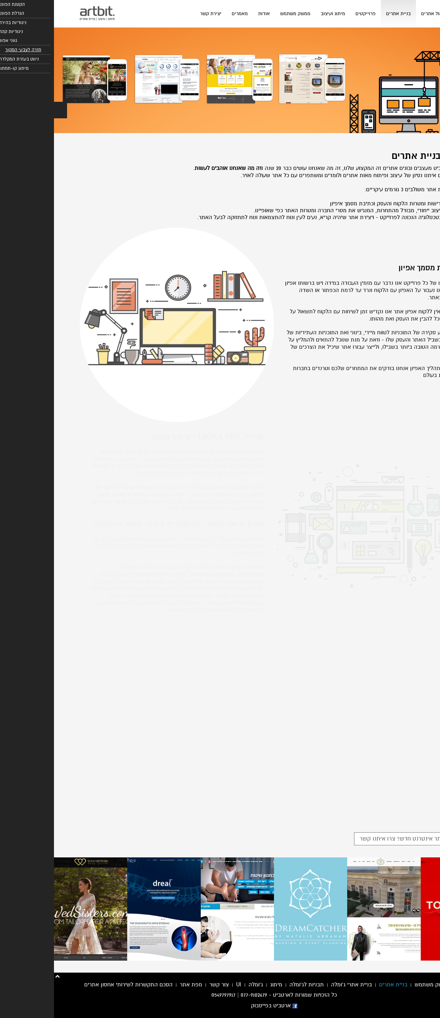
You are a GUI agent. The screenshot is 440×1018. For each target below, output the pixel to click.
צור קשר (165, 984)
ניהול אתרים (379, 14)
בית (405, 14)
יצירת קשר (156, 14)
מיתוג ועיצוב (279, 14)
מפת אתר (137, 984)
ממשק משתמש (241, 14)
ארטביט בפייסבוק (220, 1005)
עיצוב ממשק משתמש (385, 984)
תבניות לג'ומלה (252, 984)
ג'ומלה (202, 984)
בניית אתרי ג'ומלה (297, 984)
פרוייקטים (311, 14)
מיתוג (222, 984)
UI (184, 984)
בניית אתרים (344, 14)
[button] (6, 110)
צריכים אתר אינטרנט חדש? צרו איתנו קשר (357, 838)
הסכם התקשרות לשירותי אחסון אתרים (74, 984)
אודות (210, 14)
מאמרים (186, 14)
